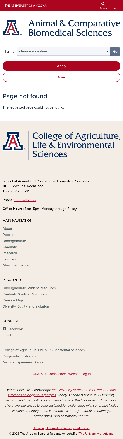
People (8, 235)
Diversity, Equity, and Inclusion (26, 306)
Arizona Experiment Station (24, 362)
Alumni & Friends (16, 265)
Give (61, 77)
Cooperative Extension (20, 356)
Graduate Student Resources (25, 294)
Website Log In (79, 374)
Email (7, 335)
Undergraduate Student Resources (29, 288)
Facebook (15, 329)
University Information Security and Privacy (61, 428)
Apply (61, 66)
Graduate (10, 247)
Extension (10, 259)
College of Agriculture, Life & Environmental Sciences (44, 350)
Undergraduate (14, 241)
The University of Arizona (96, 434)
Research (10, 253)
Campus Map (13, 300)
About (7, 228)
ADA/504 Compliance (49, 374)
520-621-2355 (25, 200)
